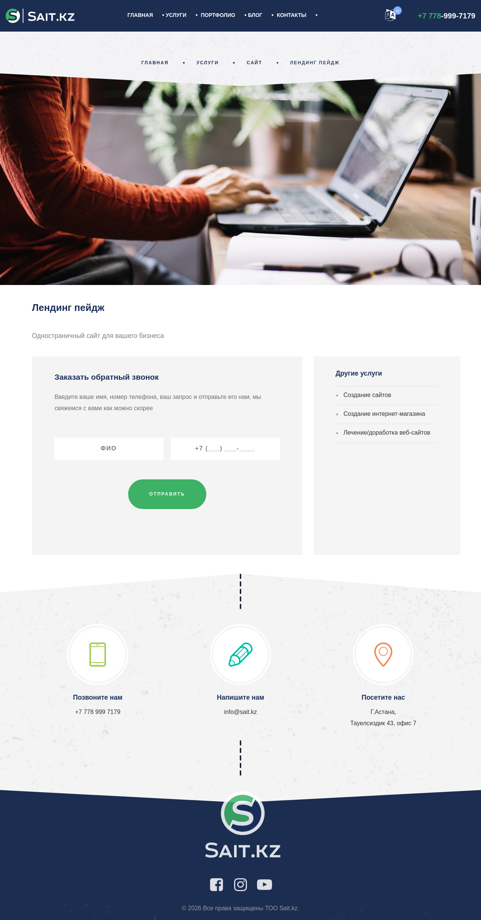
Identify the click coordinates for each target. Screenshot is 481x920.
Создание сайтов (367, 395)
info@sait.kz (240, 712)
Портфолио (218, 15)
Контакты (291, 15)
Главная (140, 15)
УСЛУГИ (176, 15)
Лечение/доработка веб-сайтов (386, 432)
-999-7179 (446, 16)
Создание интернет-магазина (384, 414)
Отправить (167, 494)
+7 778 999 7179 (98, 712)
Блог (255, 15)
